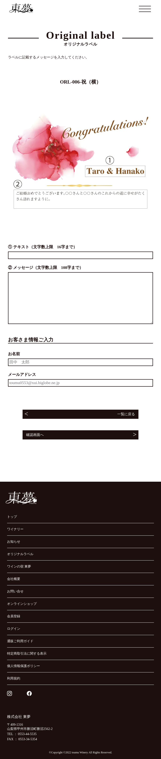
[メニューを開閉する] (145, 9)
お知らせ (13, 541)
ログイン (13, 628)
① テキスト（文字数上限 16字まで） (42, 246)
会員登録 (13, 616)
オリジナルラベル (20, 554)
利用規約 (13, 678)
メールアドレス (22, 374)
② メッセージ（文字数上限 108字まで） (45, 267)
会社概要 (13, 579)
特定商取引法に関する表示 (27, 653)
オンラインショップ (22, 604)
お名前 (14, 353)
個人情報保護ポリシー (23, 666)
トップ (12, 517)
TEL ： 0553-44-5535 (21, 734)
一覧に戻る (126, 414)
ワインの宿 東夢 (19, 566)
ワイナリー (15, 529)
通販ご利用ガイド (20, 641)
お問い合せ (15, 591)
